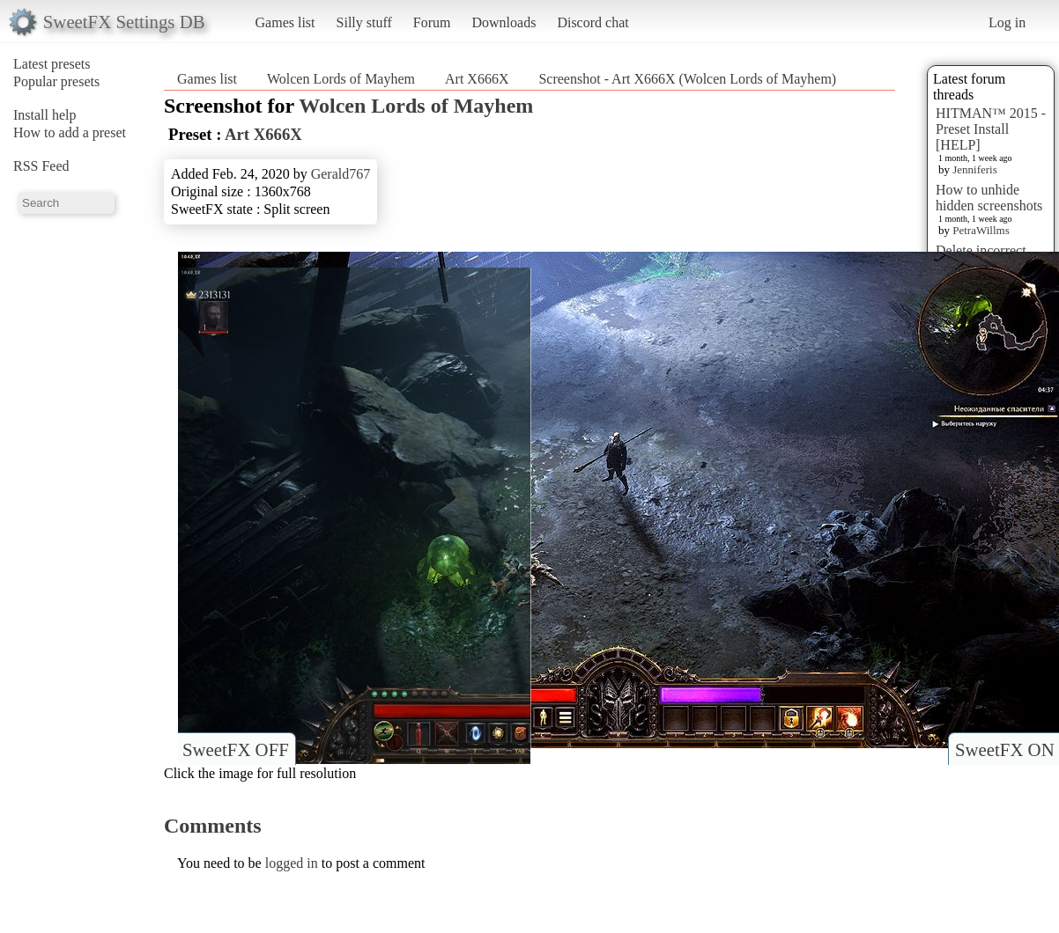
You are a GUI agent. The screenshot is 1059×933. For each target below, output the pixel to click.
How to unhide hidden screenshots (989, 197)
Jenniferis (974, 169)
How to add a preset (69, 132)
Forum (432, 22)
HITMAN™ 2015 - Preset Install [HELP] (991, 129)
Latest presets (52, 63)
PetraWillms (980, 230)
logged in (291, 863)
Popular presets (56, 81)
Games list (285, 22)
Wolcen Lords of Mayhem (341, 78)
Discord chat (592, 22)
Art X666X (476, 78)
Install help (45, 114)
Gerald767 (341, 173)
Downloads (503, 22)
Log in (1007, 22)
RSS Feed (41, 165)
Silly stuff (364, 22)
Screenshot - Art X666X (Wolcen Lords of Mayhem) (687, 78)
